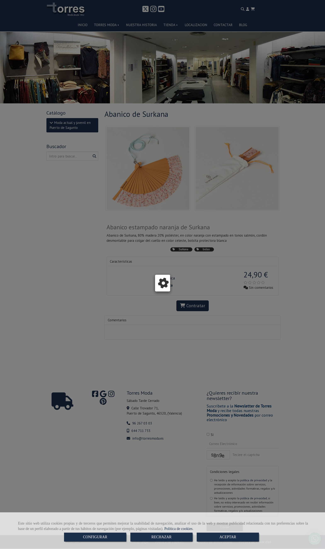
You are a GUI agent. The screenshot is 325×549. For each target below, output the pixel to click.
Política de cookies (178, 529)
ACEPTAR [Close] (227, 537)
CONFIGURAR (95, 537)
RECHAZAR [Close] (161, 537)
